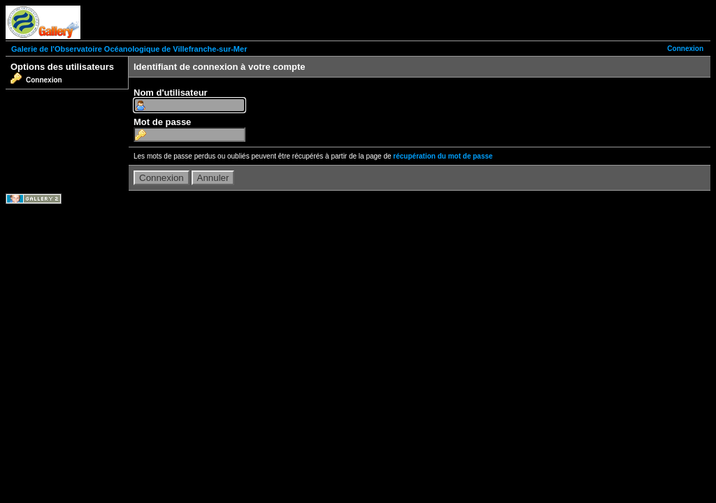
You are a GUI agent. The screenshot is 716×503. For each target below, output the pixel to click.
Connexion (685, 48)
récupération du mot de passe (442, 156)
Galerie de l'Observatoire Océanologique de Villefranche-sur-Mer (129, 49)
